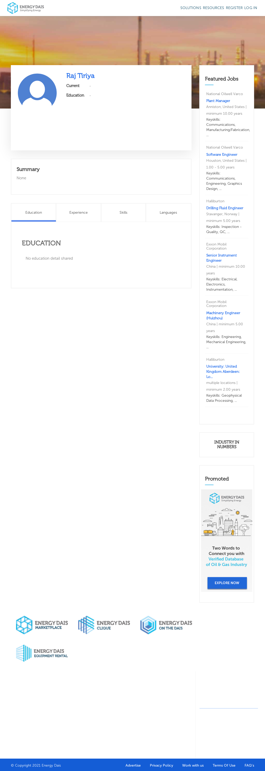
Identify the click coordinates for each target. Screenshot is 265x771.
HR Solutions (84, 722)
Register (234, 8)
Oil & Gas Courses (112, 725)
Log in (250, 8)
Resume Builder (111, 711)
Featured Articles (175, 698)
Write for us (177, 709)
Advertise (133, 765)
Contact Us (19, 729)
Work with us (193, 765)
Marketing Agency (144, 706)
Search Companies (82, 711)
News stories (178, 716)
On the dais (146, 716)
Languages (168, 212)
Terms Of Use (224, 765)
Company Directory (81, 698)
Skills (123, 212)
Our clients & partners (21, 706)
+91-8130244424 (223, 693)
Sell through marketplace (52, 711)
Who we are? (21, 696)
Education (33, 212)
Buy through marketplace (52, 698)
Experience (78, 212)
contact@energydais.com (230, 702)
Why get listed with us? (22, 719)
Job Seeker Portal (113, 698)
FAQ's (249, 765)
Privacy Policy (161, 765)
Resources (213, 8)
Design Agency (148, 696)
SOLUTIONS (190, 8)
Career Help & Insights (116, 738)
